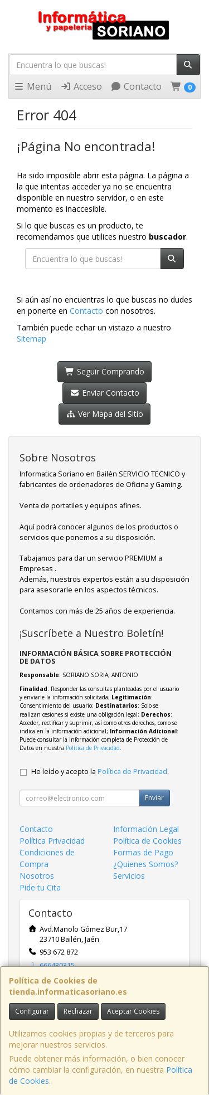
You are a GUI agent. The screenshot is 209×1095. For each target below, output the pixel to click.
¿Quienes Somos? (145, 864)
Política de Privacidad (93, 748)
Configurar (32, 1011)
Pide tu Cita (40, 887)
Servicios (129, 875)
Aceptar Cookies (133, 1011)
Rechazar (78, 1011)
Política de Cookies (147, 840)
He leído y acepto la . (100, 771)
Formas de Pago (143, 852)
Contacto (136, 86)
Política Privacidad (52, 840)
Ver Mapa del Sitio (104, 413)
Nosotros (37, 875)
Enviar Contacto (104, 392)
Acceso (81, 86)
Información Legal (146, 829)
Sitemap (31, 338)
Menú (32, 86)
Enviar (154, 797)
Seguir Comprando (104, 371)
